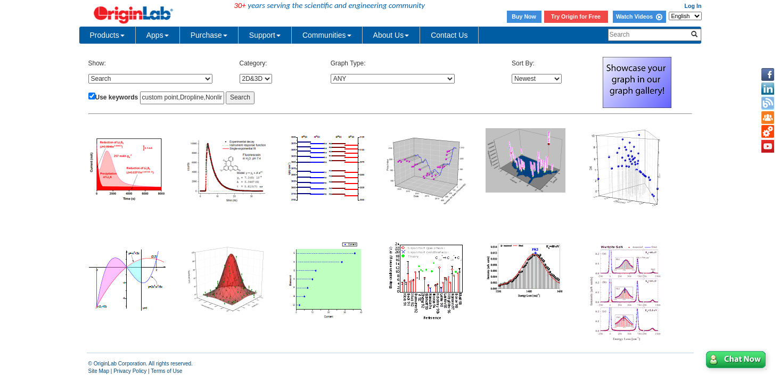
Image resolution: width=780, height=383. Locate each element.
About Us (391, 35)
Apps (157, 35)
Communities (326, 35)
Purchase (209, 35)
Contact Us (449, 35)
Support (265, 35)
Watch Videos (639, 16)
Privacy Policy (129, 371)
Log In (693, 6)
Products (107, 35)
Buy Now (524, 16)
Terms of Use (166, 371)
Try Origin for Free (576, 16)
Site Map (98, 371)
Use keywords (116, 97)
